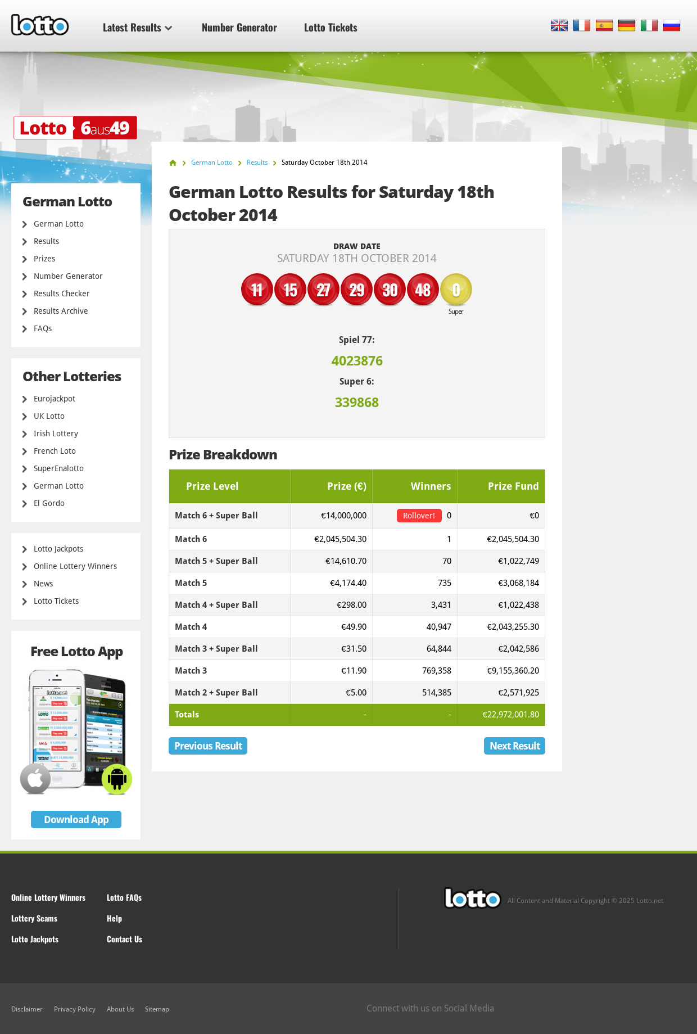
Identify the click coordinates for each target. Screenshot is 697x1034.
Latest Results (137, 27)
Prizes (44, 258)
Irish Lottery (56, 433)
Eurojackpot (54, 398)
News (43, 583)
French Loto (55, 450)
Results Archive (61, 310)
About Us (120, 1009)
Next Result (515, 746)
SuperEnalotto (59, 468)
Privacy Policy (75, 1009)
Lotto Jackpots (58, 548)
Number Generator (239, 27)
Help (114, 918)
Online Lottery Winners (75, 566)
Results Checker (62, 293)
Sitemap (157, 1009)
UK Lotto (49, 416)
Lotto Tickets (330, 27)
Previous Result (208, 746)
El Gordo (49, 503)
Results (46, 241)
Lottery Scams (34, 918)
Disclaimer (27, 1009)
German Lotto (59, 223)
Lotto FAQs (124, 897)
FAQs (43, 328)
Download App (76, 819)
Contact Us (124, 939)
